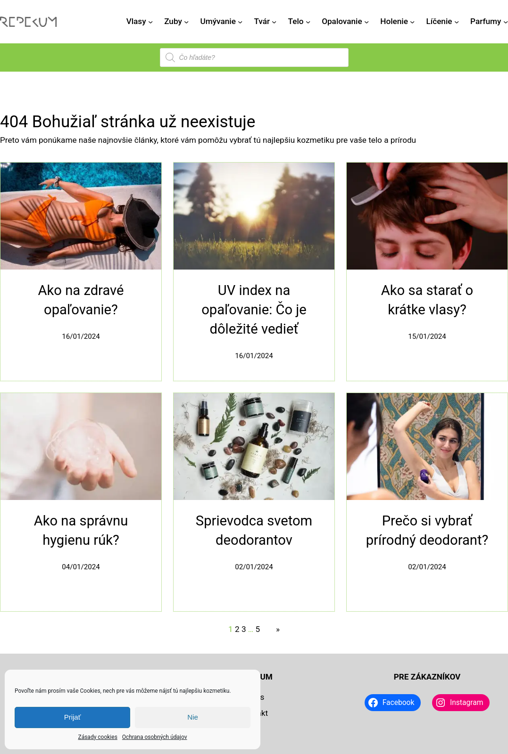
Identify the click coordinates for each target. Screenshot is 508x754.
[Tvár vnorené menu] (274, 21)
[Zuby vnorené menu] (186, 21)
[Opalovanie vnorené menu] (366, 21)
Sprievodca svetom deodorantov (254, 530)
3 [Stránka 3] (244, 629)
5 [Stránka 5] (258, 629)
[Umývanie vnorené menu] (240, 21)
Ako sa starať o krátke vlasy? (427, 300)
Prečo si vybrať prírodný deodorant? (427, 530)
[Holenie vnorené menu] (412, 21)
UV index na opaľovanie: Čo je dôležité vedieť (254, 309)
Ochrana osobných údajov (154, 737)
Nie (192, 717)
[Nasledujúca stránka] (275, 629)
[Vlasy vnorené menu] (150, 21)
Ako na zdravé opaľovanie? (81, 300)
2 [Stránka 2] (237, 629)
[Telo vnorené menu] (308, 21)
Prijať (72, 717)
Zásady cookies (97, 737)
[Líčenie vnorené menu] (456, 21)
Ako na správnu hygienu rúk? (81, 530)
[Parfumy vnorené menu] (505, 21)
